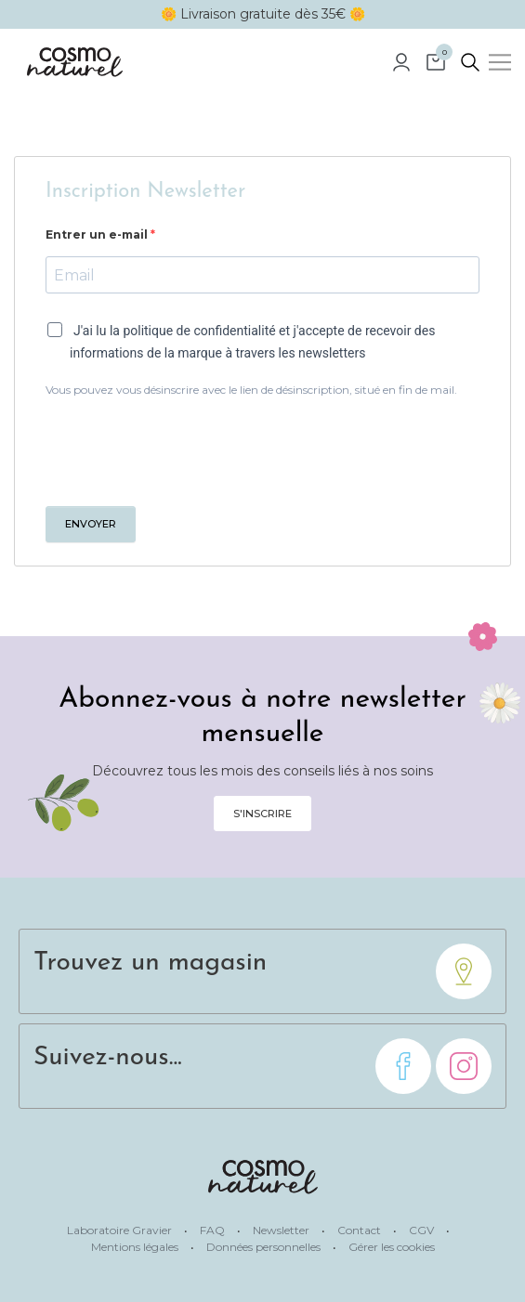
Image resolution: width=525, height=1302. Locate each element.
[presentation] (187, 449)
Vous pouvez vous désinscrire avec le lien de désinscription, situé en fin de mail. (251, 390)
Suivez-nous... (107, 1058)
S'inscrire (262, 813)
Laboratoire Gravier (121, 1230)
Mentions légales (136, 1247)
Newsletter (282, 1230)
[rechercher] (470, 62)
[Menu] (500, 62)
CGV (423, 1230)
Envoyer (90, 523)
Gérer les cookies (391, 1247)
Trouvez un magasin (150, 963)
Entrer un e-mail (98, 234)
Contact (360, 1230)
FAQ (214, 1230)
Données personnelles (264, 1247)
